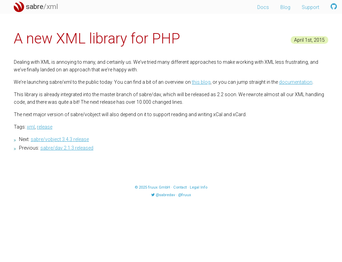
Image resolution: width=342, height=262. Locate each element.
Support (310, 7)
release (44, 127)
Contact (180, 187)
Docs (263, 7)
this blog (201, 82)
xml (31, 127)
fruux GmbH (159, 187)
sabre (36, 6)
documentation (295, 82)
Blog (285, 7)
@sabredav (165, 195)
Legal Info (198, 187)
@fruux (184, 195)
